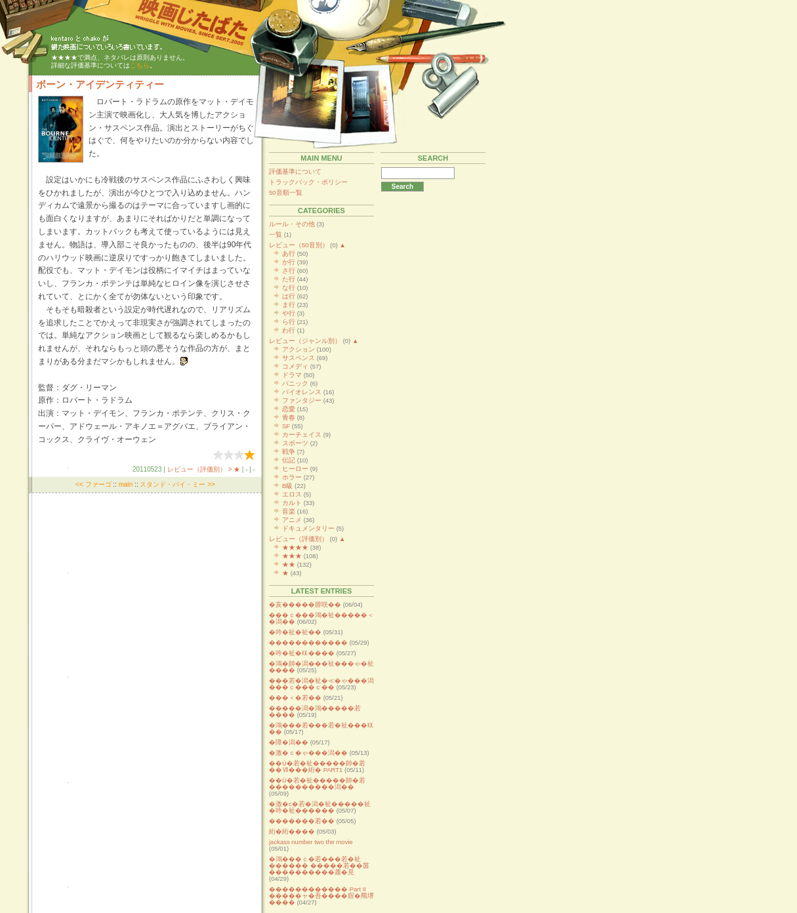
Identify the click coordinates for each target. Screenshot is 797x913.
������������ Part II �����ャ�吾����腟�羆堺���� (321, 895)
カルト (292, 502)
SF (286, 426)
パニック (295, 383)
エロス (292, 494)
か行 (288, 262)
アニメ (292, 519)
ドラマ (292, 374)
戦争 (288, 451)
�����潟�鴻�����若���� (315, 711)
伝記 (288, 460)
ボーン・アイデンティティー (100, 84)
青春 (288, 417)
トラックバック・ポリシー (308, 182)
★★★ (292, 555)
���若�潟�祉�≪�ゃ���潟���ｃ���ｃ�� (321, 684)
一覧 (275, 234)
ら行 (288, 321)
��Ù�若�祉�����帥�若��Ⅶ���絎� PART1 (317, 766)
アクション (298, 349)
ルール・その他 (292, 224)
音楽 (288, 511)
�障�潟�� (288, 742)
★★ (288, 564)
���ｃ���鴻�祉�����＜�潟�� (321, 618)
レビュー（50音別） (299, 245)
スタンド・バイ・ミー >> (177, 484)
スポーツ (295, 443)
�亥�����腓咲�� (305, 604)
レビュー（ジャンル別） (305, 340)
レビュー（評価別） (298, 538)
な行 (288, 287)
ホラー (292, 477)
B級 (287, 485)
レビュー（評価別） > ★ (203, 469)
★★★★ (295, 547)
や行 (288, 313)
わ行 (288, 330)
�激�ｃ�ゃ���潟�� (308, 752)
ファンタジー (301, 400)
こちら (140, 65)
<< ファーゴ (93, 484)
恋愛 (288, 409)
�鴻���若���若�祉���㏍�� (321, 728)
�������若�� (302, 820)
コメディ (295, 366)
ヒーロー (295, 468)
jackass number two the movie (311, 841)
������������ (308, 642)
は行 (288, 296)
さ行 (288, 270)
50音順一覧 (285, 192)
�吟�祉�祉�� (295, 632)
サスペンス (298, 357)
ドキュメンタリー (308, 528)
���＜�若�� (295, 697)
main (126, 484)
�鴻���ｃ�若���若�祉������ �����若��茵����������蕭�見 (319, 865)
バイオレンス (301, 392)
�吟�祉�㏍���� (302, 653)
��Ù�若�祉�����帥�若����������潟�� (317, 783)
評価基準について (295, 171)
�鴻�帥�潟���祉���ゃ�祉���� (321, 667)
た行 (288, 279)
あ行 (288, 253)
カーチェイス (301, 434)
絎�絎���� (292, 831)
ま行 (288, 304)
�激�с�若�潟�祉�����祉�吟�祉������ (320, 807)
